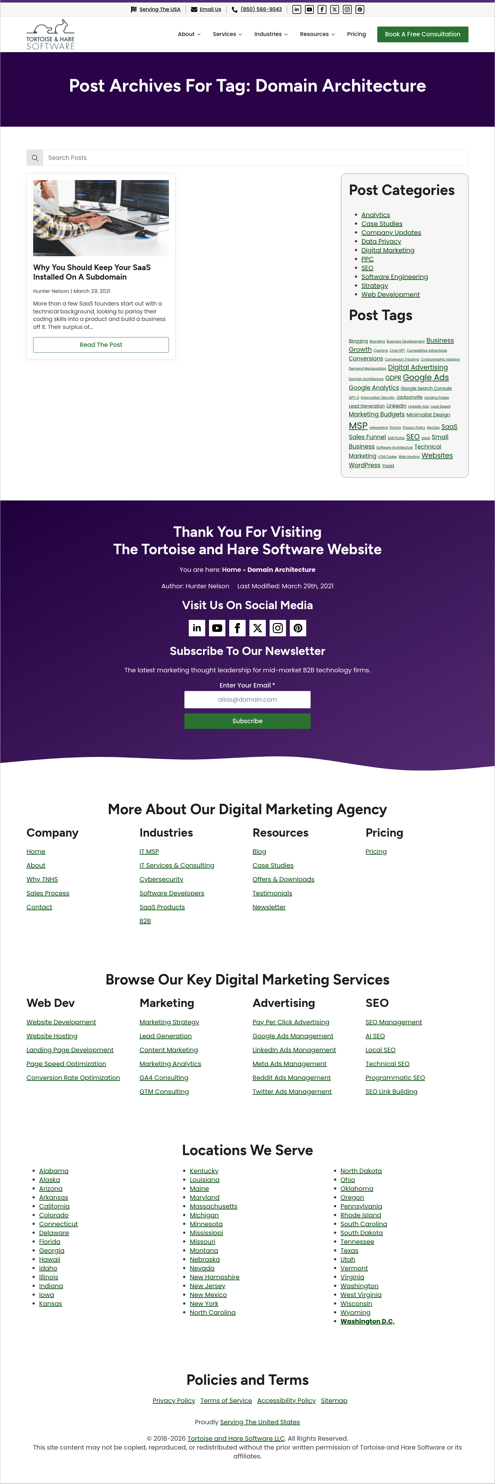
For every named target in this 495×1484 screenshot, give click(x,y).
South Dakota (362, 1233)
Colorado (54, 1215)
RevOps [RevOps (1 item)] (433, 427)
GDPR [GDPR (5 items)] (393, 378)
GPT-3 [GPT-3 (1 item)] (354, 397)
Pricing (352, 34)
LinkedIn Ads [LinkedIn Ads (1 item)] (418, 406)
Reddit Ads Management (292, 1078)
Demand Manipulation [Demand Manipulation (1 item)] (367, 368)
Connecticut (58, 1224)
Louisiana (204, 1180)
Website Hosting (52, 1036)
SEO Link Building (392, 1092)
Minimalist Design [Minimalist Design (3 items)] (428, 414)
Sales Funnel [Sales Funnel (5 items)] (367, 437)
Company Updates (391, 232)
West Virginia (361, 1295)
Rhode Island (361, 1215)
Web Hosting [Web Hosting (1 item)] (409, 456)
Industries (264, 34)
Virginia (353, 1277)
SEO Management (394, 1022)
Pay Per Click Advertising (291, 1022)
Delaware (54, 1233)
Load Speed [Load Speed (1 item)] (440, 406)
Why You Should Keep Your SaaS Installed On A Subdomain (92, 272)
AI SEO (375, 1036)
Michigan (204, 1215)
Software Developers (172, 893)
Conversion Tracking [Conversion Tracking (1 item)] (402, 359)
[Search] (35, 158)
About (182, 34)
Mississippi (206, 1233)
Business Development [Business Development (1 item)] (406, 341)
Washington (360, 1286)
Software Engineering (394, 276)
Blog (259, 852)
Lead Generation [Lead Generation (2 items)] (367, 406)
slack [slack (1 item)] (425, 438)
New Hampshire (215, 1277)
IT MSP (149, 852)
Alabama (54, 1171)
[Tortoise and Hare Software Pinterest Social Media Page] (359, 9)
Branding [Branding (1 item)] (377, 341)
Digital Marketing (387, 250)
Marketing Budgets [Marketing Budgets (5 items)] (377, 414)
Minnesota (206, 1224)
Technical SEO (388, 1064)
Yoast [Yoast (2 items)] (388, 466)
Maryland (204, 1198)
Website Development (61, 1022)
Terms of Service (226, 1401)
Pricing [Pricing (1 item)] (395, 427)
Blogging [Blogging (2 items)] (358, 341)
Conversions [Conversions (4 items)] (366, 358)
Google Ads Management (293, 1036)
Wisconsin (357, 1304)
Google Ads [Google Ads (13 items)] (426, 377)
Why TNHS (42, 879)
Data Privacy (381, 241)
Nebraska (205, 1260)
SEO (367, 267)
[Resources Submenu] (331, 34)
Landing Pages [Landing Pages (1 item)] (436, 397)
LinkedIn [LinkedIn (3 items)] (396, 405)
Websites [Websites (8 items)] (437, 455)
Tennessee (357, 1242)
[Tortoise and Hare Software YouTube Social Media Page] (309, 9)
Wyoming (356, 1313)
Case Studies (382, 223)
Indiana (51, 1286)
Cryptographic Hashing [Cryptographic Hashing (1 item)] (440, 359)
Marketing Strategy (169, 1022)
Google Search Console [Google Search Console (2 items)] (426, 388)
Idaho (48, 1268)
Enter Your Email (247, 685)
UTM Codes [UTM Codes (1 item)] (387, 456)
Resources (310, 34)
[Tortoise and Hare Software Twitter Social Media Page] (334, 9)
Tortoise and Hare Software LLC (236, 1439)
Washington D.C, (368, 1321)
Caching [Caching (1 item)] (380, 350)
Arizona (51, 1189)
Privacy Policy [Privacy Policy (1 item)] (414, 427)
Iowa (46, 1295)
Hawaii (49, 1260)
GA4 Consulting (164, 1078)
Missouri (202, 1242)
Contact (39, 907)
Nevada (202, 1268)
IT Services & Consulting (177, 866)
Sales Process (48, 893)
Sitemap (334, 1401)
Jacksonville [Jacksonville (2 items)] (410, 397)
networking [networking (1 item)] (378, 427)
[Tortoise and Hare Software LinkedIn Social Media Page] (296, 9)
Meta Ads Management (290, 1064)
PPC (367, 259)
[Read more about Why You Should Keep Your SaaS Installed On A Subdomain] (101, 345)
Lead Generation (166, 1036)
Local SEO (381, 1050)
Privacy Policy (174, 1401)
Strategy (374, 285)
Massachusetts (213, 1206)
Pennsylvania (361, 1206)
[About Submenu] (197, 34)
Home (231, 569)
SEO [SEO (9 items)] (413, 437)
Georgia (51, 1251)
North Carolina (213, 1313)
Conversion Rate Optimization (73, 1078)
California (54, 1206)
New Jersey (207, 1286)
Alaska (49, 1180)
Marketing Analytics (170, 1064)
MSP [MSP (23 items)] (358, 425)
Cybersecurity (161, 879)
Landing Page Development (70, 1050)
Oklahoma (357, 1189)
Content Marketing (169, 1050)
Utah (348, 1260)
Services (220, 34)
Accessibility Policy (286, 1401)
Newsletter (269, 907)
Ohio (348, 1180)
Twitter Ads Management (292, 1092)
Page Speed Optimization (66, 1064)
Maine (199, 1189)
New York (204, 1304)
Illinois (48, 1277)
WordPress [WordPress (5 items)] (364, 465)
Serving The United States (260, 1422)
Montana (204, 1251)
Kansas (50, 1304)
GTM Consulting (164, 1092)
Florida (49, 1242)
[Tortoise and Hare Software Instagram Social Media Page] (347, 9)
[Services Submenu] (238, 34)
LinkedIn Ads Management (294, 1050)
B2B (145, 921)
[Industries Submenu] (284, 34)
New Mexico (208, 1295)
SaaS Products (162, 907)
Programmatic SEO (395, 1078)
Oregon (352, 1198)
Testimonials (272, 893)
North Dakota (361, 1171)
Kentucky (204, 1171)
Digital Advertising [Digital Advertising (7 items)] (418, 367)
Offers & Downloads (283, 879)
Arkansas (53, 1198)
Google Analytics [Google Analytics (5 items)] (374, 388)
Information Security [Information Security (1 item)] (378, 397)
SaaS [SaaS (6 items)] (449, 426)
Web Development (390, 294)
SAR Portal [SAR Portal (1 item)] (396, 438)
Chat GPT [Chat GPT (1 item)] (397, 350)
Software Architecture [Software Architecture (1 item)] (394, 447)
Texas (350, 1251)
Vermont (354, 1268)
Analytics (375, 214)
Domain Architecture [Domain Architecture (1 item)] (366, 379)
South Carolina (364, 1224)
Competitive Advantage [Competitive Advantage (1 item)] (427, 350)
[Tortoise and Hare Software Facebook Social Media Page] (322, 9)
